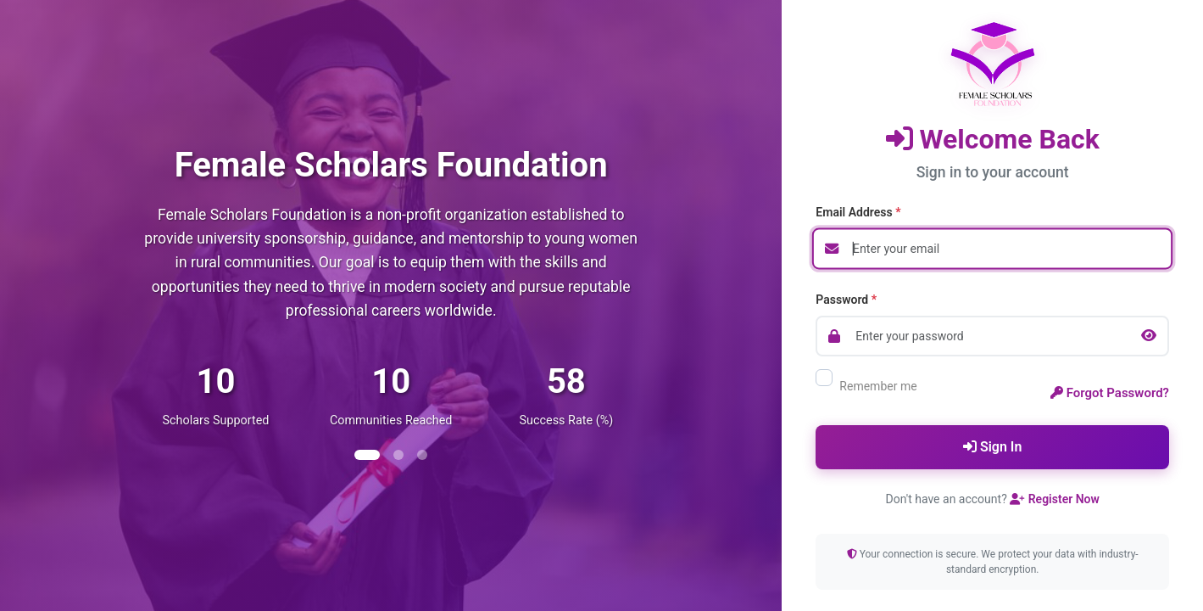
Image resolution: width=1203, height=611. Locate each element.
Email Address (858, 212)
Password (846, 299)
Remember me (866, 385)
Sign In (992, 447)
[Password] (992, 336)
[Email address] (992, 249)
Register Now (1055, 499)
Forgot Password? (1109, 393)
